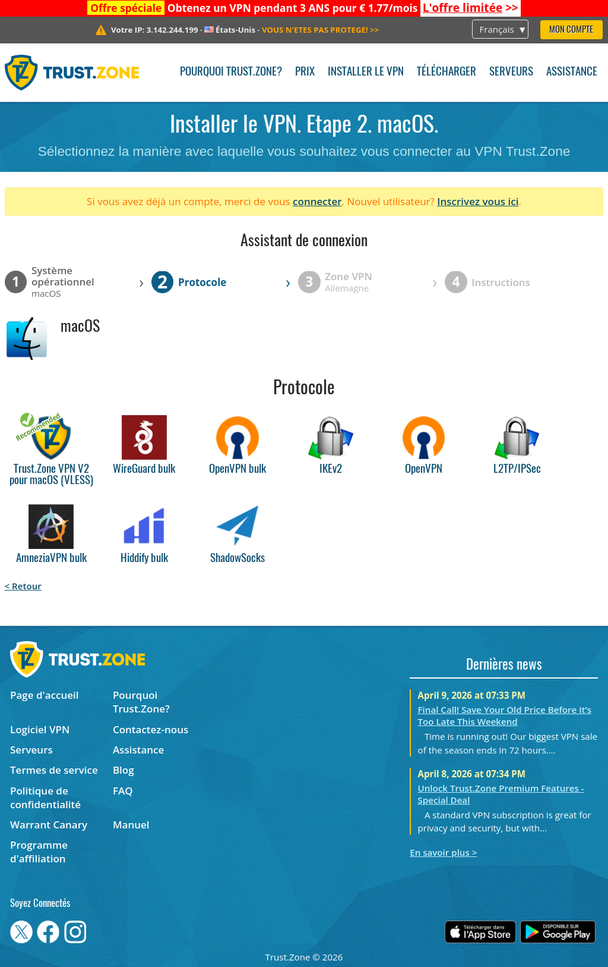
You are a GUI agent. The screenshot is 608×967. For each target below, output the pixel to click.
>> (470, 7)
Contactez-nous (150, 729)
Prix (305, 72)
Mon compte (571, 30)
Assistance (571, 72)
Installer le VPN (366, 72)
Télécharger (446, 72)
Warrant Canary (48, 824)
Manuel (131, 824)
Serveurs (511, 72)
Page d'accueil (44, 695)
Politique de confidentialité (45, 797)
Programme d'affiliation (39, 851)
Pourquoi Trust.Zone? (231, 72)
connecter (317, 201)
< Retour (23, 586)
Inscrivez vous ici (477, 201)
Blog (123, 770)
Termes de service (54, 770)
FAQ (123, 791)
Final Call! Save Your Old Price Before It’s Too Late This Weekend (505, 715)
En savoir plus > (443, 852)
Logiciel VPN (39, 729)
